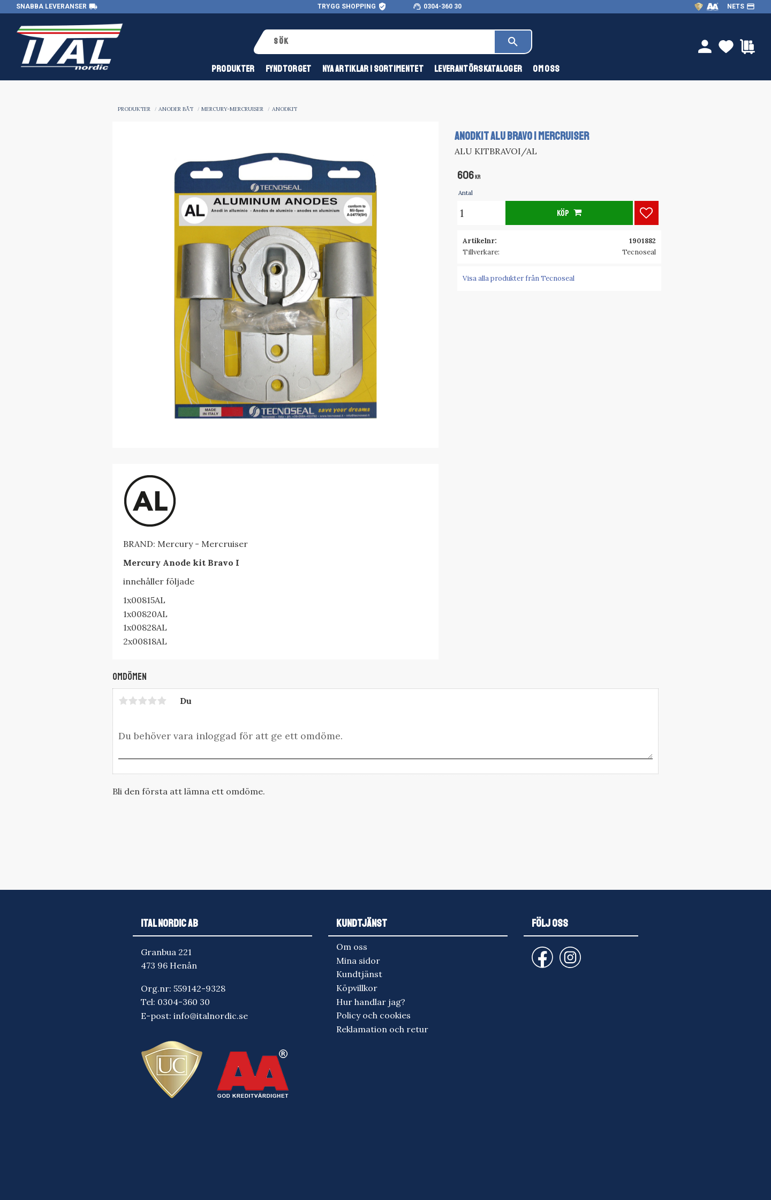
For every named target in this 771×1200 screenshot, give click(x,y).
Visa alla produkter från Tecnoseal (519, 278)
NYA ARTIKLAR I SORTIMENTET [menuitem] (373, 68)
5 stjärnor (162, 701)
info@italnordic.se (210, 1015)
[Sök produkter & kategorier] (380, 41)
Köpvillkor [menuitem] (356, 987)
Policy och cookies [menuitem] (373, 1015)
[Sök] (513, 41)
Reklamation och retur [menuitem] (382, 1029)
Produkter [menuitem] (233, 68)
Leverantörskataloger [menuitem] (478, 68)
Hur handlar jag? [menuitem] (370, 1001)
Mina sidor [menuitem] (358, 960)
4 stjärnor (152, 701)
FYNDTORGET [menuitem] (289, 68)
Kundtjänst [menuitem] (359, 974)
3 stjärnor (142, 701)
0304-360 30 (443, 6)
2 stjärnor (133, 701)
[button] (646, 213)
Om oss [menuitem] (546, 68)
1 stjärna (123, 701)
